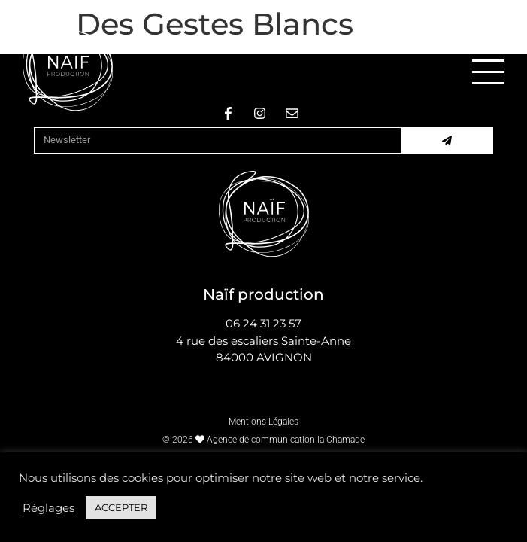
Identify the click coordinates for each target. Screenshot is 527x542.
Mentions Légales (263, 421)
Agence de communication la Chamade (286, 439)
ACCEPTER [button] (121, 507)
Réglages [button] (48, 508)
